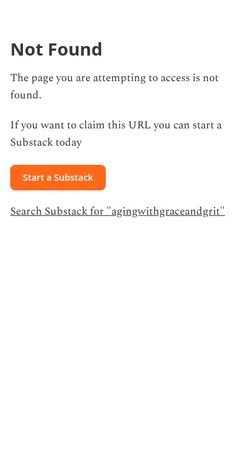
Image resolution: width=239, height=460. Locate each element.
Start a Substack (58, 177)
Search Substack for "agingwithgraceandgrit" (117, 211)
